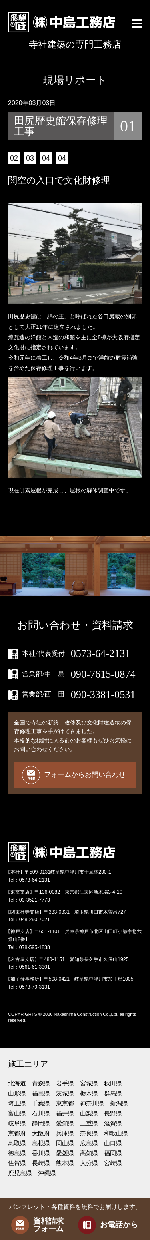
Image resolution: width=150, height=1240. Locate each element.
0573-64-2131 (100, 654)
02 (14, 158)
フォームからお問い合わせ (74, 775)
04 (46, 158)
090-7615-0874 (103, 674)
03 (30, 158)
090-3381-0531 (103, 695)
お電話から (108, 1225)
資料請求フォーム (37, 1225)
